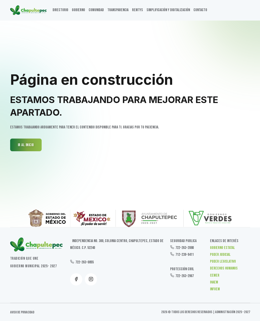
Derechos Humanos (224, 268)
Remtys (137, 10)
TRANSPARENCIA (117, 10)
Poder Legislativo (223, 261)
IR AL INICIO (26, 145)
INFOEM (215, 289)
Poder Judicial (220, 254)
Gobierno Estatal (222, 247)
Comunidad (96, 10)
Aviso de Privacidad (22, 312)
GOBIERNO (78, 10)
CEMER (214, 275)
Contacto (200, 10)
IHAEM (214, 282)
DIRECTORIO (60, 10)
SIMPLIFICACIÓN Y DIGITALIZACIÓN (168, 10)
